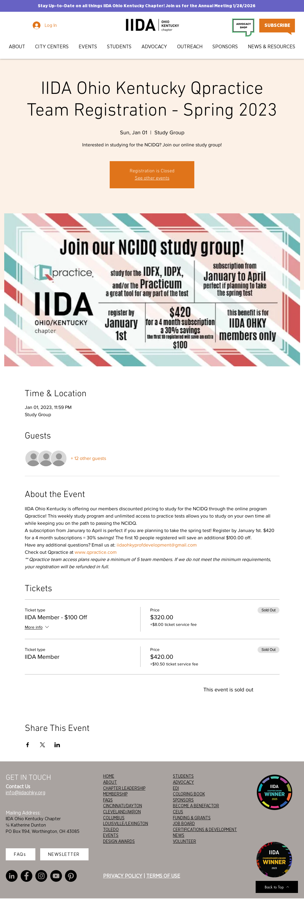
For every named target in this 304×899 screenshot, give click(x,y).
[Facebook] (26, 876)
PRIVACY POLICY (122, 876)
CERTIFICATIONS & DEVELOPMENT (205, 829)
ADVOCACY (183, 782)
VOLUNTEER (184, 841)
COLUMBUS (114, 817)
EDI (176, 788)
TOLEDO (111, 829)
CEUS (178, 811)
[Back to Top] (277, 887)
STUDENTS (183, 776)
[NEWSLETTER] (64, 854)
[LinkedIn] (12, 876)
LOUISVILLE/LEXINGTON (125, 823)
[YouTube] (56, 876)
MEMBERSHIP (115, 794)
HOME (108, 776)
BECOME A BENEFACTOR (196, 805)
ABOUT (110, 782)
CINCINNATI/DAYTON (122, 805)
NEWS (178, 835)
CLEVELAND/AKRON (122, 811)
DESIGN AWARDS (119, 841)
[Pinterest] (71, 876)
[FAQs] (20, 854)
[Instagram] (41, 876)
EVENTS (110, 835)
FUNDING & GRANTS (192, 817)
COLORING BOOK (189, 794)
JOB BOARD (184, 823)
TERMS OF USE (163, 876)
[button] (17, 46)
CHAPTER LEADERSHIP (124, 788)
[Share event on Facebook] (28, 744)
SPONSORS (183, 800)
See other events (152, 178)
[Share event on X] (42, 744)
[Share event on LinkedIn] (57, 744)
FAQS (108, 800)
